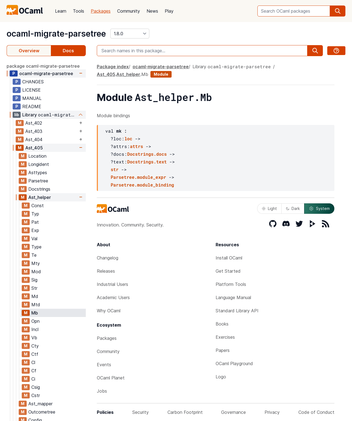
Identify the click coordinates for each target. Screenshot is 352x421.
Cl (33, 362)
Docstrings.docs (147, 154)
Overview (29, 50)
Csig (35, 387)
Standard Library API (237, 310)
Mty (35, 263)
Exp (35, 230)
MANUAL (32, 98)
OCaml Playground (234, 363)
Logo (221, 376)
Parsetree (38, 181)
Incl (34, 329)
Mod (36, 271)
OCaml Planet (111, 378)
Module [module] (161, 74)
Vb (34, 337)
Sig (34, 280)
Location (37, 156)
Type (36, 247)
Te (34, 255)
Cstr (35, 395)
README (31, 106)
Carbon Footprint (185, 412)
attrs (136, 146)
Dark (293, 208)
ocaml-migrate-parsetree (56, 34)
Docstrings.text (147, 162)
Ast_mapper (40, 403)
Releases (106, 271)
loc (128, 138)
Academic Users (113, 297)
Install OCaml (229, 258)
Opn (35, 321)
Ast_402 (33, 123)
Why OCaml (108, 310)
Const (37, 205)
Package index (113, 66)
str (115, 169)
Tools (78, 11)
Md (34, 296)
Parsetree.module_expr (138, 177)
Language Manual (233, 297)
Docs (68, 50)
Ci (33, 379)
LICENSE (31, 90)
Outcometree (41, 412)
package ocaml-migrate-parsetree (43, 66)
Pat (35, 222)
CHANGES (33, 81)
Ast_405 (34, 148)
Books (222, 324)
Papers (223, 350)
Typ (35, 214)
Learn (60, 11)
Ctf (34, 354)
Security (140, 412)
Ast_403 (33, 131)
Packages (101, 11)
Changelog (107, 258)
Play (169, 11)
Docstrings (39, 189)
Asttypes (37, 172)
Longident (38, 164)
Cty (35, 346)
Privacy (272, 412)
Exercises (225, 337)
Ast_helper (39, 197)
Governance (233, 412)
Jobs (102, 391)
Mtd (35, 304)
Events (104, 364)
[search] (337, 11)
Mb (34, 313)
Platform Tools (231, 284)
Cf (33, 370)
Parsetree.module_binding (142, 185)
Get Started (228, 271)
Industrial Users (112, 284)
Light (269, 208)
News (152, 11)
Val (34, 238)
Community (128, 11)
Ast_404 (33, 139)
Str (34, 288)
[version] (129, 34)
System (319, 208)
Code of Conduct (316, 412)
